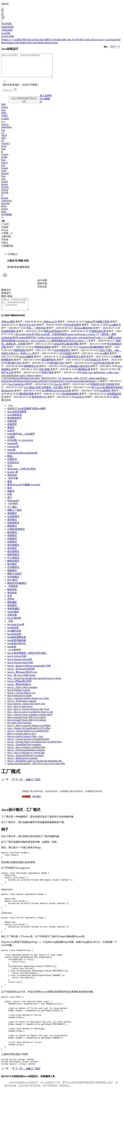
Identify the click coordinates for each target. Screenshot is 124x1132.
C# (53, 39)
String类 (11, 456)
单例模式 (12, 520)
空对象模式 (13, 574)
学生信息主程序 (72, 331)
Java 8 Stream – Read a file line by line (26, 710)
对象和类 (12, 428)
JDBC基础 (44, 376)
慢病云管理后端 (52, 338)
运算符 (10, 437)
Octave (4, 213)
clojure (93, 39)
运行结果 (42, 285)
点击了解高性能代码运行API (24, 104)
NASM (4, 197)
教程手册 (42, 288)
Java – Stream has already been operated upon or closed (34, 685)
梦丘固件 (36, 803)
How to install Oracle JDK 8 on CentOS (26, 724)
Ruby (64, 39)
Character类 (13, 453)
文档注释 (12, 621)
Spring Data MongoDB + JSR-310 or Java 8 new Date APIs (36, 770)
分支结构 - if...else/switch (20, 447)
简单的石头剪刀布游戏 (102, 391)
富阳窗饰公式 (31, 373)
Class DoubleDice (16, 391)
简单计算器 (47, 379)
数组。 (10, 463)
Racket (40, 42)
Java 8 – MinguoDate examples (22, 765)
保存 (4, 231)
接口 (9, 504)
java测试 (113, 331)
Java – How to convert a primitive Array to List (30, 718)
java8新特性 (14, 656)
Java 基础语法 (14, 421)
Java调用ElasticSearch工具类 (56, 397)
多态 (9, 494)
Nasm (48, 42)
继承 (9, 488)
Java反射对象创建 (16, 647)
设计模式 (13, 510)
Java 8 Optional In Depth (19, 702)
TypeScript (6, 205)
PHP (24, 39)
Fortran (54, 42)
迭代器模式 (13, 558)
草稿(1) (12, 258)
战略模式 (12, 577)
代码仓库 (42, 291)
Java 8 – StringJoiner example (21, 707)
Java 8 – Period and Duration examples (26, 756)
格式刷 (6, 241)
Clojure (4, 159)
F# (73, 39)
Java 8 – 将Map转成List (19, 691)
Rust (37, 39)
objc (69, 39)
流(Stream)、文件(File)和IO (21, 475)
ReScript (5, 208)
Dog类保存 (105, 397)
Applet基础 (13, 618)
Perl (119, 39)
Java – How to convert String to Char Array (28, 716)
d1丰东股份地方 (62, 357)
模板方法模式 (14, 580)
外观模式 (12, 545)
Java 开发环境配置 (17, 418)
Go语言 (18, 39)
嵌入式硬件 (46, 100)
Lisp (34, 42)
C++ (11, 39)
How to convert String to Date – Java (25, 743)
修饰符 (10, 434)
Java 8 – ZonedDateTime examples (24, 751)
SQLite (30, 39)
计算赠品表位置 (97, 338)
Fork (4, 235)
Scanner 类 (12, 478)
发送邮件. (12, 612)
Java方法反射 (14, 640)
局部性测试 (20, 357)
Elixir (4, 210)
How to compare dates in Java (21, 740)
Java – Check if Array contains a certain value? (30, 721)
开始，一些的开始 (36, 334)
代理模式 (12, 548)
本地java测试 (8, 328)
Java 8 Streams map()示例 (20, 669)
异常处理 (12, 482)
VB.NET (79, 39)
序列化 (10, 605)
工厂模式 (12, 513)
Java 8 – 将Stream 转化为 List (22, 679)
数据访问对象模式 (17, 590)
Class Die (57, 391)
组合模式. (12, 539)
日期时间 (12, 466)
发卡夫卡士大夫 (27, 331)
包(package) (13, 507)
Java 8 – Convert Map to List (21, 699)
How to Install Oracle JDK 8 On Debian (26, 726)
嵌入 (4, 247)
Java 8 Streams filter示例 (19, 666)
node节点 (79, 403)
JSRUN (5, 3)
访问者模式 (13, 583)
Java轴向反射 (14, 637)
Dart (41, 39)
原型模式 (12, 526)
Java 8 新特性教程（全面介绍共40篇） (27, 659)
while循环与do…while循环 (21, 440)
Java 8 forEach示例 (16, 663)
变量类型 (12, 431)
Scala (17, 42)
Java (3, 114)
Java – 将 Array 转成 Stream (21, 682)
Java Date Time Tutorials (19, 729)
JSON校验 (6, 219)
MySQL (5, 191)
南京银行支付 (14, 369)
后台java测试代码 (83, 334)
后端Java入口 (50, 328)
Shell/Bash (6, 131)
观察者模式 (13, 561)
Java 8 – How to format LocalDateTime (26, 754)
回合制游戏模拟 (70, 400)
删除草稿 (25, 271)
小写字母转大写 (92, 366)
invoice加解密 (26, 363)
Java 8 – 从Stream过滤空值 (21, 675)
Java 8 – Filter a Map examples (22, 694)
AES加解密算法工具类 (73, 363)
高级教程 (13, 593)
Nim (29, 42)
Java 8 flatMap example (18, 697)
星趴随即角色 (48, 366)
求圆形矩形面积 (42, 354)
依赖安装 (7, 250)
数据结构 (12, 596)
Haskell (23, 42)
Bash (4, 42)
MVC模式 (12, 586)
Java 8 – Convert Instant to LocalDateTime (28, 737)
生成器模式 (13, 523)
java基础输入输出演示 (78, 373)
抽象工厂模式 (14, 517)
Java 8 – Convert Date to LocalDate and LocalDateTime (34, 748)
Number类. (12, 450)
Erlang (10, 42)
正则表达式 (13, 469)
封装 (9, 501)
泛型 (9, 602)
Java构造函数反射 (16, 644)
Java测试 (104, 360)
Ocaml (4, 186)
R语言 (47, 39)
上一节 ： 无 (7, 786)
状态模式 (12, 571)
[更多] (116, 403)
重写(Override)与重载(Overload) (23, 491)
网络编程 (12, 609)
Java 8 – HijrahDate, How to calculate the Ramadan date (34, 767)
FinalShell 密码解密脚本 (91, 354)
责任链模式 (13, 551)
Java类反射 (13, 634)
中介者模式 (13, 564)
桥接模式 (12, 532)
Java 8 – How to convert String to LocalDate (28, 732)
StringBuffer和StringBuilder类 (22, 459)
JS (41, 106)
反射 (10, 628)
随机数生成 (84, 376)
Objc (3, 142)
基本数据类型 (14, 424)
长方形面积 (66, 360)
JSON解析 (45, 103)
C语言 (4, 120)
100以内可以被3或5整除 (66, 350)
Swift (87, 39)
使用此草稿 (13, 271)
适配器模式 (13, 529)
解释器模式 (13, 567)
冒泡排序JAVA (39, 403)
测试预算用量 (26, 400)
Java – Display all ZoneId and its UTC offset (28, 735)
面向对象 (13, 485)
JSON (4, 140)
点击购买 (26, 803)
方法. (10, 472)
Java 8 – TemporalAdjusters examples (25, 762)
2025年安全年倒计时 (103, 369)
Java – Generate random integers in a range (28, 705)
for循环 (11, 444)
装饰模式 (12, 542)
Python (5, 39)
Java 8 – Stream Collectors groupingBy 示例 (29, 672)
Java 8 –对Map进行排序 (19, 688)
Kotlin (58, 39)
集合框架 (12, 599)
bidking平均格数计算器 (97, 328)
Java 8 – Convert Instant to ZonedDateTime (28, 746)
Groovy (102, 39)
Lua (107, 39)
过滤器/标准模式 (16, 536)
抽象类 (10, 498)
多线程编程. (13, 615)
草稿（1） (7, 237)
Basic (4, 216)
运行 (5, 228)
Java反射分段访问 (16, 650)
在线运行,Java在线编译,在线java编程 (26, 415)
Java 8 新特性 (14, 625)
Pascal (113, 39)
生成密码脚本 (8, 338)
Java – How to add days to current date (26, 759)
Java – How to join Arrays (20, 713)
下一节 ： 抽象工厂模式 (27, 786)
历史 (4, 244)
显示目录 (6, 407)
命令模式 (12, 555)
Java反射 (11, 653)
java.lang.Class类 (15, 631)
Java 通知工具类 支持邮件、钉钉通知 (43, 394)
